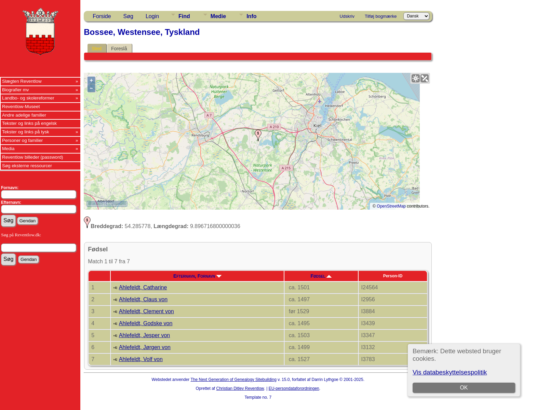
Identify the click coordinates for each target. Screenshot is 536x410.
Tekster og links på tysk (25, 131)
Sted (97, 48)
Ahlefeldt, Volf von (141, 359)
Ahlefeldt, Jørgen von (145, 347)
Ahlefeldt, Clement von (146, 311)
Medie (218, 16)
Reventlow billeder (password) (32, 157)
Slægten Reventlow (22, 81)
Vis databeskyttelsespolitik (450, 372)
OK (464, 388)
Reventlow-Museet (21, 106)
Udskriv (347, 16)
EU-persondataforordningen (294, 388)
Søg (128, 16)
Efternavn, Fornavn (197, 276)
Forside (102, 16)
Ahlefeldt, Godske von (146, 323)
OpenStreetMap (391, 206)
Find (184, 16)
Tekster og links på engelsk (29, 123)
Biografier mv (15, 89)
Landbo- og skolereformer (28, 98)
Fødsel (321, 276)
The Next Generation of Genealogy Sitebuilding (233, 379)
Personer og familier (22, 140)
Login (152, 16)
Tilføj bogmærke (381, 16)
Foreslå (119, 48)
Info (251, 16)
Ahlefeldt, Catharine (143, 287)
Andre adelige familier (24, 115)
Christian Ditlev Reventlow (240, 388)
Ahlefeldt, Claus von (143, 299)
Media (8, 148)
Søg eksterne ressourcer (27, 165)
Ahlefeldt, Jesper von (144, 335)
